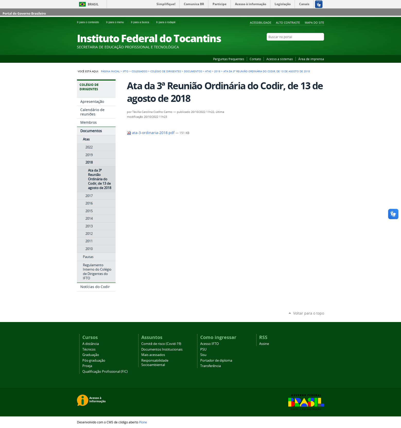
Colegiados (139, 71)
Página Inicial (110, 71)
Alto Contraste (288, 22)
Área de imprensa (311, 59)
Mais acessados (153, 355)
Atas (208, 71)
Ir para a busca (142, 22)
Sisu (203, 355)
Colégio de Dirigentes (165, 71)
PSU (203, 349)
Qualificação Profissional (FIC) (105, 371)
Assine (264, 344)
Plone (143, 422)
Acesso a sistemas (279, 59)
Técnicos (88, 349)
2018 (217, 71)
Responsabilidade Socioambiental (154, 362)
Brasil (93, 4)
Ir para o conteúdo (90, 22)
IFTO (125, 71)
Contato (255, 59)
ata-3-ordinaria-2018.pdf (151, 132)
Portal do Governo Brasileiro (24, 13)
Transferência (210, 366)
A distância (90, 344)
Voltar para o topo (308, 313)
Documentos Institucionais (161, 349)
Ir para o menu (117, 22)
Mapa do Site (314, 22)
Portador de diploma (216, 360)
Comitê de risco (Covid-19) (161, 344)
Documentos (193, 71)
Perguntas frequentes (228, 59)
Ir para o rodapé (168, 22)
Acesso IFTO (209, 344)
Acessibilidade (260, 22)
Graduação (90, 355)
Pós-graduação (93, 360)
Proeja (87, 366)
